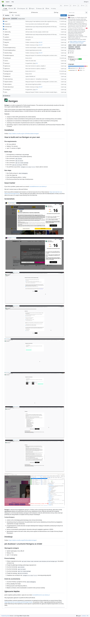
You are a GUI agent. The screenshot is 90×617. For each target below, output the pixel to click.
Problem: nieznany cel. (31, 42)
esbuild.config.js (8, 52)
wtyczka (78, 48)
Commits (13, 12)
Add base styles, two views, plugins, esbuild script (37, 32)
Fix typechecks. (29, 63)
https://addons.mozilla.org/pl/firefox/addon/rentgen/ (23, 540)
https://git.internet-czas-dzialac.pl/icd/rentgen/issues (18, 602)
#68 (39, 42)
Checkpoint (28, 39)
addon (70, 45)
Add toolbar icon (29, 37)
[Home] (3, 1)
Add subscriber (29, 29)
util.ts (6, 92)
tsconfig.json (7, 89)
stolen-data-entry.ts (9, 87)
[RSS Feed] (61, 5)
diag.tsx (6, 45)
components (7, 24)
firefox (74, 45)
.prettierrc (7, 37)
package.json (8, 73)
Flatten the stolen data (31, 60)
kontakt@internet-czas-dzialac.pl (37, 186)
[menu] (78, 615)
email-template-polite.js (10, 50)
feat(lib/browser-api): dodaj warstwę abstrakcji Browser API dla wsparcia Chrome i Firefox (46, 26)
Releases (71, 57)
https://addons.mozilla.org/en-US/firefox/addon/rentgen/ (24, 133)
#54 (37, 63)
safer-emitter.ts (8, 84)
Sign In (86, 1)
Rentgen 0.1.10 (74, 59)
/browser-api (8, 26)
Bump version (21, 18)
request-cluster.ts (9, 81)
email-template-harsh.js (10, 47)
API (87, 615)
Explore (7, 1)
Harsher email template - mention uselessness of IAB (38, 47)
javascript (79, 45)
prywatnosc (71, 47)
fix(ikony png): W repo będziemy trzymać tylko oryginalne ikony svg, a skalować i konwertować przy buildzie (50, 21)
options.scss (7, 66)
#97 (41, 42)
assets (6, 21)
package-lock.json (9, 71)
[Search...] (86, 12)
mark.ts (6, 60)
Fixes (37, 42)
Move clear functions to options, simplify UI (35, 66)
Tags (56, 12)
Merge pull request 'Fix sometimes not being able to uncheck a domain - (42, 55)
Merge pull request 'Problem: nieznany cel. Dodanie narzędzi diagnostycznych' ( (44, 92)
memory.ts (7, 63)
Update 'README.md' (30, 76)
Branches (34, 12)
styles (6, 29)
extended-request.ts (9, 55)
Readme (71, 51)
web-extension (72, 48)
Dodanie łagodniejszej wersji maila (33, 50)
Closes (34, 63)
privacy (84, 45)
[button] (12, 15)
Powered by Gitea (5, 615)
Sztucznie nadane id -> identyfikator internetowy (37, 79)
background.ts (8, 39)
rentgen (9, 5)
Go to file (17, 15)
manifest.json (8, 58)
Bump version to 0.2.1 (31, 71)
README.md (7, 76)
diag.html (7, 42)
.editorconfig (7, 32)
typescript (77, 47)
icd (5, 5)
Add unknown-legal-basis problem (33, 84)
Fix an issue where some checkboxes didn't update (37, 24)
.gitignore (7, 34)
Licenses (84, 615)
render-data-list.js (9, 79)
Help (13, 1)
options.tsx (7, 68)
